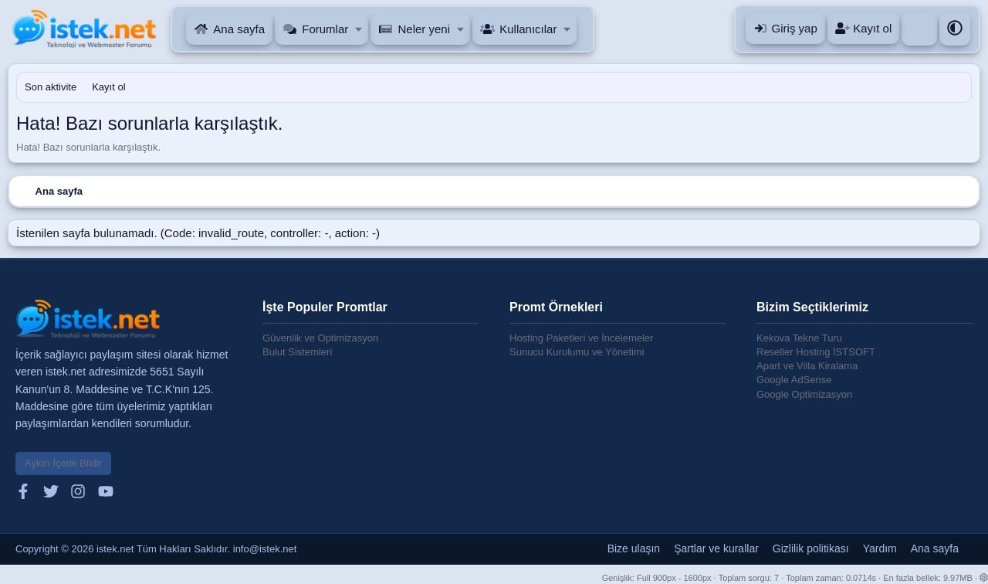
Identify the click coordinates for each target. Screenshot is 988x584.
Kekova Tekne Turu (799, 338)
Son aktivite (50, 87)
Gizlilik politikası (811, 548)
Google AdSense (794, 379)
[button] (359, 29)
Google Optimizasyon (804, 394)
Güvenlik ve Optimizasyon (320, 338)
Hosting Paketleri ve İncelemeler (581, 338)
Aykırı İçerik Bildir (63, 463)
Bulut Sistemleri (297, 352)
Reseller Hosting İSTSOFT (815, 352)
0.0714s (861, 577)
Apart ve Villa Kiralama (807, 366)
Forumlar (325, 29)
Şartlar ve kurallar (716, 548)
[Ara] (919, 29)
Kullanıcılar (528, 29)
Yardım (880, 548)
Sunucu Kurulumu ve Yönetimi (577, 352)
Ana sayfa (239, 29)
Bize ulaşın (633, 548)
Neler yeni (424, 29)
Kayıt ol (108, 87)
